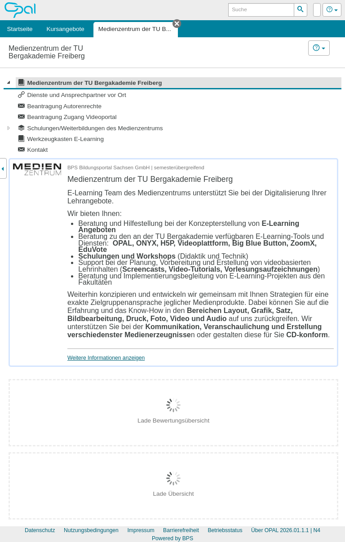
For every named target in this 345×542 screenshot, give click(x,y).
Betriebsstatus (225, 530)
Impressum (140, 530)
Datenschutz (40, 530)
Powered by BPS (172, 538)
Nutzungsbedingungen (91, 530)
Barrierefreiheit (181, 530)
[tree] (172, 116)
